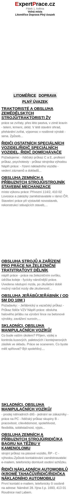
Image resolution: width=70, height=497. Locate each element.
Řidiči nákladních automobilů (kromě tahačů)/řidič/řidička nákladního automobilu (34, 473)
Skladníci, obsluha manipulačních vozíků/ (26, 327)
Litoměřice (25, 95)
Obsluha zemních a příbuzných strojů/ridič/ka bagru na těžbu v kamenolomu (32, 441)
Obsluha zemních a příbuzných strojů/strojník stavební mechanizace (33, 182)
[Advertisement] (35, 51)
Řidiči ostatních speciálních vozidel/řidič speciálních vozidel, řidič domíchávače (32, 147)
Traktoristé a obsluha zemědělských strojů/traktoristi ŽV (27, 113)
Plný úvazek (35, 102)
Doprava (47, 95)
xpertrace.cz (35, 4)
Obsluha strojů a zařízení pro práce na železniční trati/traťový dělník (30, 265)
